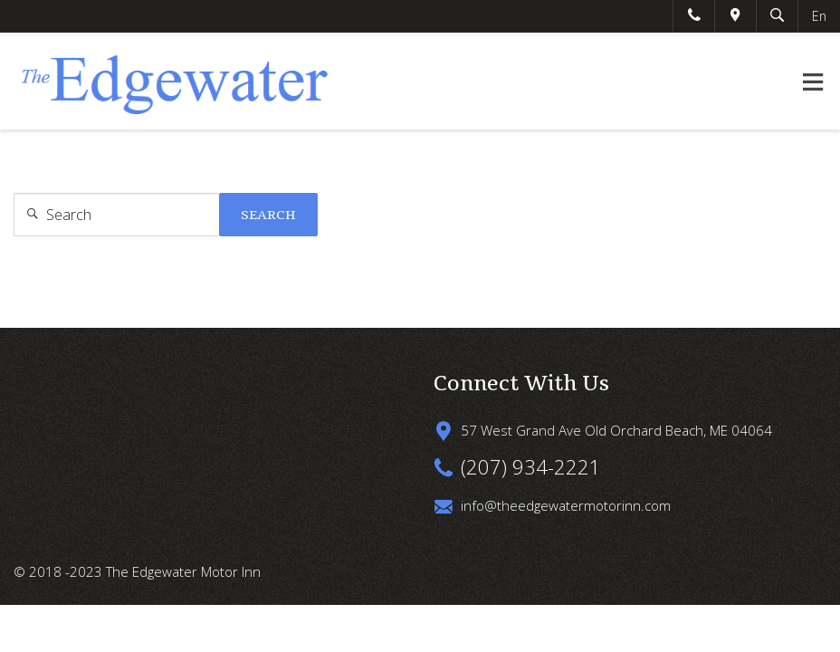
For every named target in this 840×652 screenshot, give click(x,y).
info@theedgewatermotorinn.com (566, 505)
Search (268, 215)
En (819, 15)
